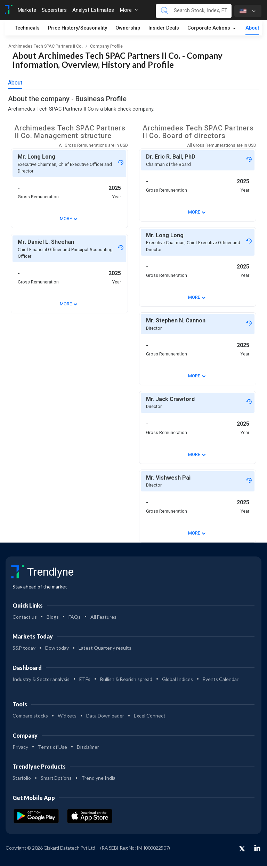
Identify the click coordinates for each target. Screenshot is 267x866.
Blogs (53, 617)
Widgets (67, 716)
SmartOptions (56, 778)
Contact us (25, 617)
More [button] (129, 10)
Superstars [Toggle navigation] (54, 10)
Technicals (27, 28)
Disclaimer (88, 747)
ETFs (84, 679)
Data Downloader (105, 716)
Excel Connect (149, 716)
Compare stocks (30, 716)
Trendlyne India (98, 778)
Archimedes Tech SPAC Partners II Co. (45, 46)
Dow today (57, 648)
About (252, 28)
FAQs (74, 617)
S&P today (24, 648)
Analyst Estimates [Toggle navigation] (93, 10)
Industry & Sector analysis (41, 679)
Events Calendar (220, 679)
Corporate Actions (209, 28)
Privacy (20, 747)
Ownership (127, 28)
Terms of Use (52, 747)
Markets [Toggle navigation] (26, 10)
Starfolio (22, 778)
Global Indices (177, 679)
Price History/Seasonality (77, 28)
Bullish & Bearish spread (126, 679)
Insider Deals (163, 28)
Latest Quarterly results (105, 648)
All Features (103, 617)
